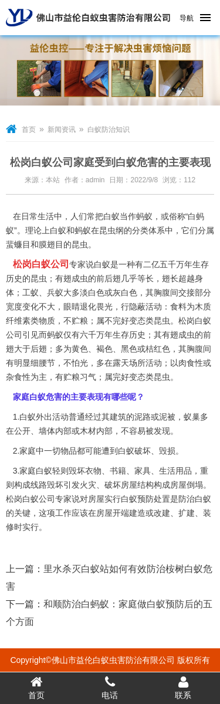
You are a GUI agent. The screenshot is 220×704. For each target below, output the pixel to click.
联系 (183, 687)
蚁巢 (192, 416)
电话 (110, 687)
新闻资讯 (62, 129)
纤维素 (18, 320)
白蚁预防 (137, 499)
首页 (29, 129)
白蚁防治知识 (108, 129)
